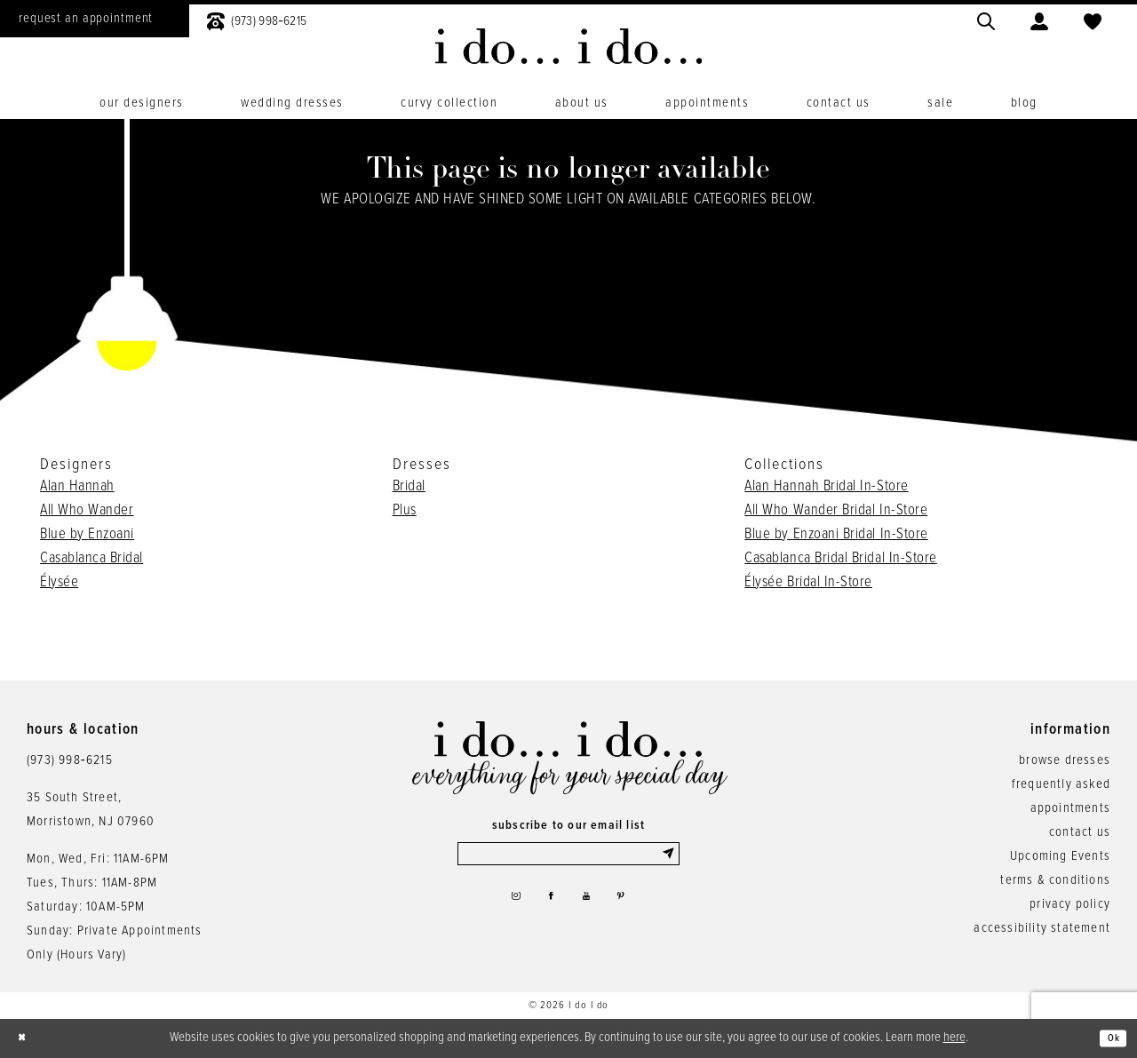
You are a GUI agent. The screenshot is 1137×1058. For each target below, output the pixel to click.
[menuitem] (256, 19)
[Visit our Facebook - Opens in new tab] (547, 908)
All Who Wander (86, 511)
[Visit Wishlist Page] (1092, 19)
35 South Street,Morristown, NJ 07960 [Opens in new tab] (91, 810)
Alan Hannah (77, 487)
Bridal (409, 487)
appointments (1070, 808)
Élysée (59, 583)
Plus (405, 511)
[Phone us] (256, 19)
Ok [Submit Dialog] (1109, 1038)
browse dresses (1064, 760)
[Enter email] (568, 857)
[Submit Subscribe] (667, 857)
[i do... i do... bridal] (569, 46)
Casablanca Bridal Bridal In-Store (840, 559)
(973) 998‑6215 (70, 760)
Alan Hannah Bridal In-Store (826, 487)
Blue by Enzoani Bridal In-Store (835, 535)
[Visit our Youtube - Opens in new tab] (590, 908)
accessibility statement (1042, 928)
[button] (1039, 19)
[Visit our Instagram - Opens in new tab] (503, 908)
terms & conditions (1055, 880)
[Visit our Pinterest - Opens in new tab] (633, 908)
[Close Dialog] (27, 1038)
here (954, 1037)
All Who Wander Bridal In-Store (835, 511)
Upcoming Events (1060, 856)
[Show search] (986, 19)
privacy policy (1070, 904)
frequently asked (1061, 784)
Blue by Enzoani (87, 535)
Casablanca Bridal (91, 559)
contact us (1079, 832)
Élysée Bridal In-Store (808, 583)
